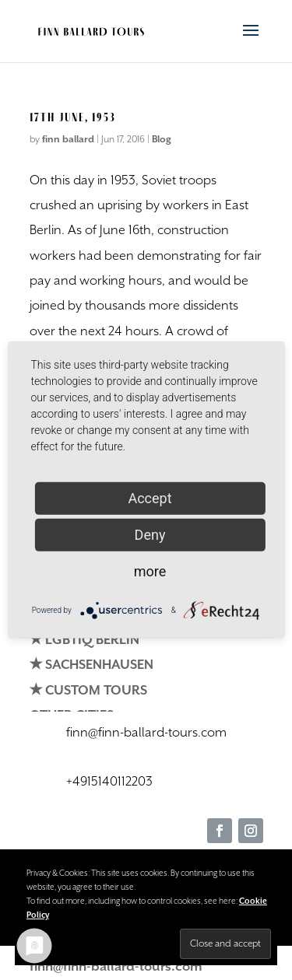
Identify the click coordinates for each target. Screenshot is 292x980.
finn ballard (68, 139)
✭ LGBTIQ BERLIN (84, 640)
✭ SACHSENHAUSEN (91, 665)
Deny (150, 535)
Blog (161, 139)
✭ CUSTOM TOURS (88, 691)
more (150, 571)
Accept (149, 498)
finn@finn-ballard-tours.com (116, 967)
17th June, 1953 (73, 117)
